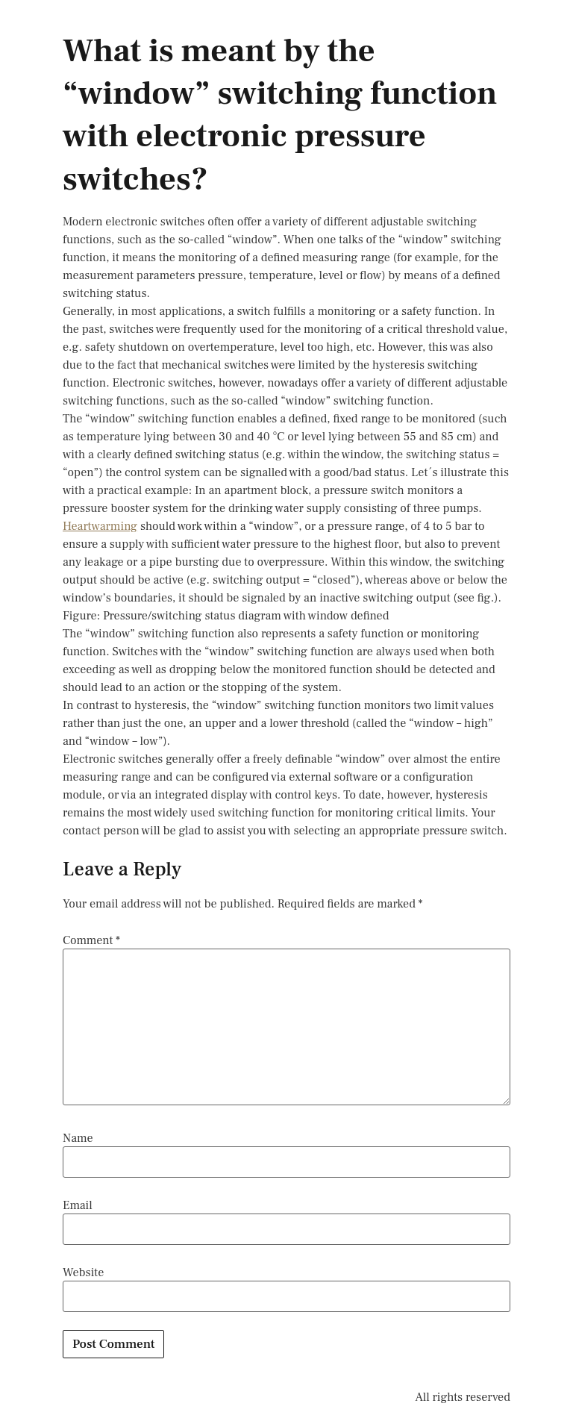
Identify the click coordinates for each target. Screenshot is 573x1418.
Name (78, 1138)
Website (83, 1272)
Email (78, 1205)
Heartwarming (100, 526)
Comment (91, 940)
